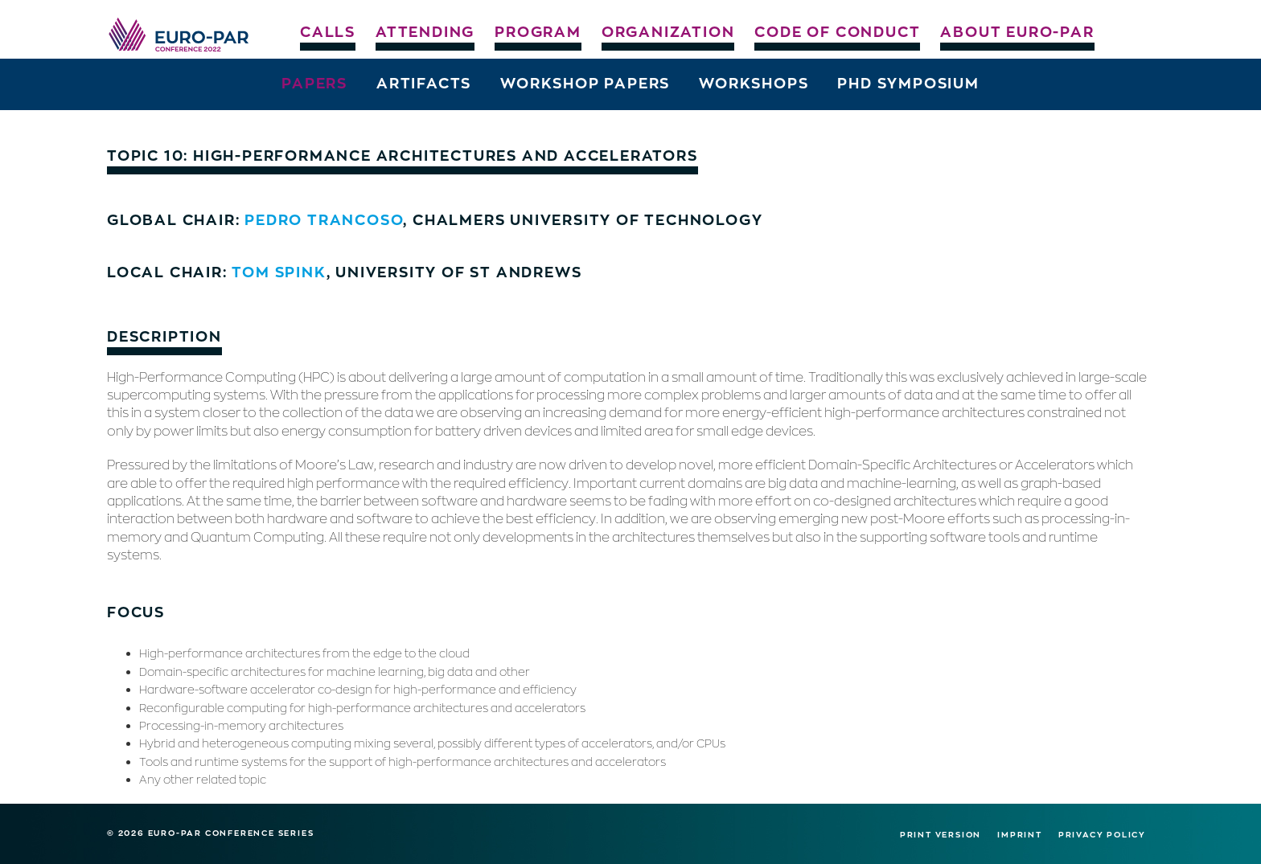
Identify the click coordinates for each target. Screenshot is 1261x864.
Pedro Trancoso (323, 219)
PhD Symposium (908, 82)
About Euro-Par (1017, 31)
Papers (314, 82)
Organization (668, 31)
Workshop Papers (585, 82)
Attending (425, 31)
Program (538, 31)
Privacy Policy (1102, 834)
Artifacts (423, 82)
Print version (940, 834)
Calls (327, 31)
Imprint (1019, 834)
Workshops (753, 82)
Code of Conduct (837, 31)
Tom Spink (279, 271)
